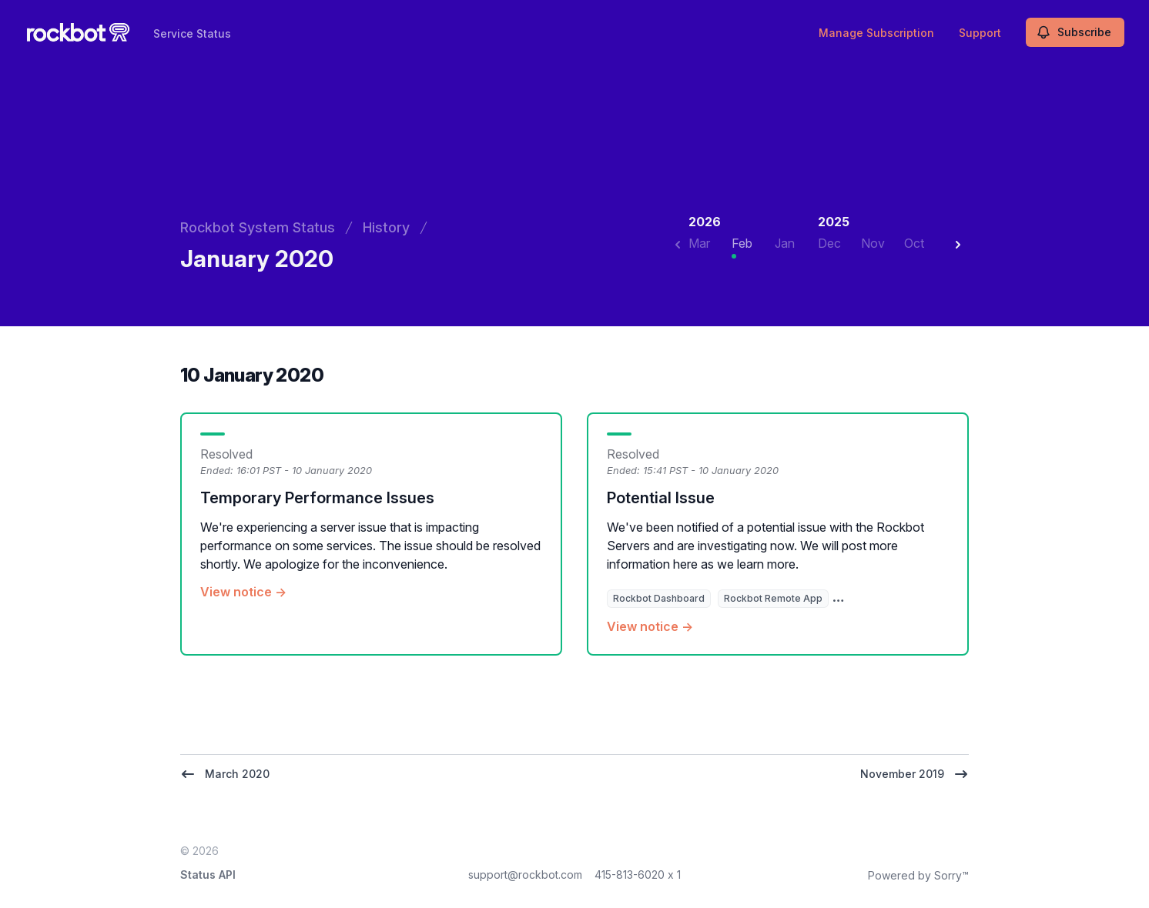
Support (980, 32)
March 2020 (225, 774)
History (386, 227)
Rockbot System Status (257, 227)
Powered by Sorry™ (918, 875)
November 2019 (914, 774)
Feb (742, 243)
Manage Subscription (876, 32)
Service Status (192, 33)
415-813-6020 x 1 (638, 874)
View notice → (243, 591)
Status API (208, 874)
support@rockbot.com (525, 874)
